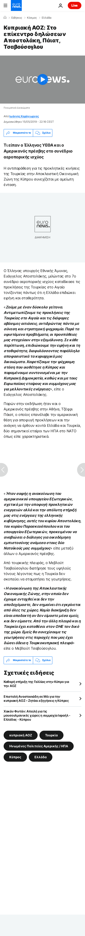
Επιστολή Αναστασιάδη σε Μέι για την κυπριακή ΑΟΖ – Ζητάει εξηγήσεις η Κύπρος (36, 698)
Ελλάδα (46, 17)
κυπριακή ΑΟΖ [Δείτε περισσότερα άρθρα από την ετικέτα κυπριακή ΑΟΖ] (20, 735)
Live (74, 5)
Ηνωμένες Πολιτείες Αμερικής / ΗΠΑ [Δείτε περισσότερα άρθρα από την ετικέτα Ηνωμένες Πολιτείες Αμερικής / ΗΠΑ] (38, 746)
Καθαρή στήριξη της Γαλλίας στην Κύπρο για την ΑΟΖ (36, 684)
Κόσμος (32, 17)
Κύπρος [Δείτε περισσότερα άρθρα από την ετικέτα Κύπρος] (15, 757)
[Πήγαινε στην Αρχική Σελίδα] (16, 5)
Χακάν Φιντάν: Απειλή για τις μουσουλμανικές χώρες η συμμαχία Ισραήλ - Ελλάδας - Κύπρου (37, 715)
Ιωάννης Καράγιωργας (24, 116)
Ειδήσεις (16, 17)
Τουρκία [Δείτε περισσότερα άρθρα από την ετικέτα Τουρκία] (51, 735)
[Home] (5, 17)
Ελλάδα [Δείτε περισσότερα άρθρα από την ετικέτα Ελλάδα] (40, 757)
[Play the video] (42, 80)
